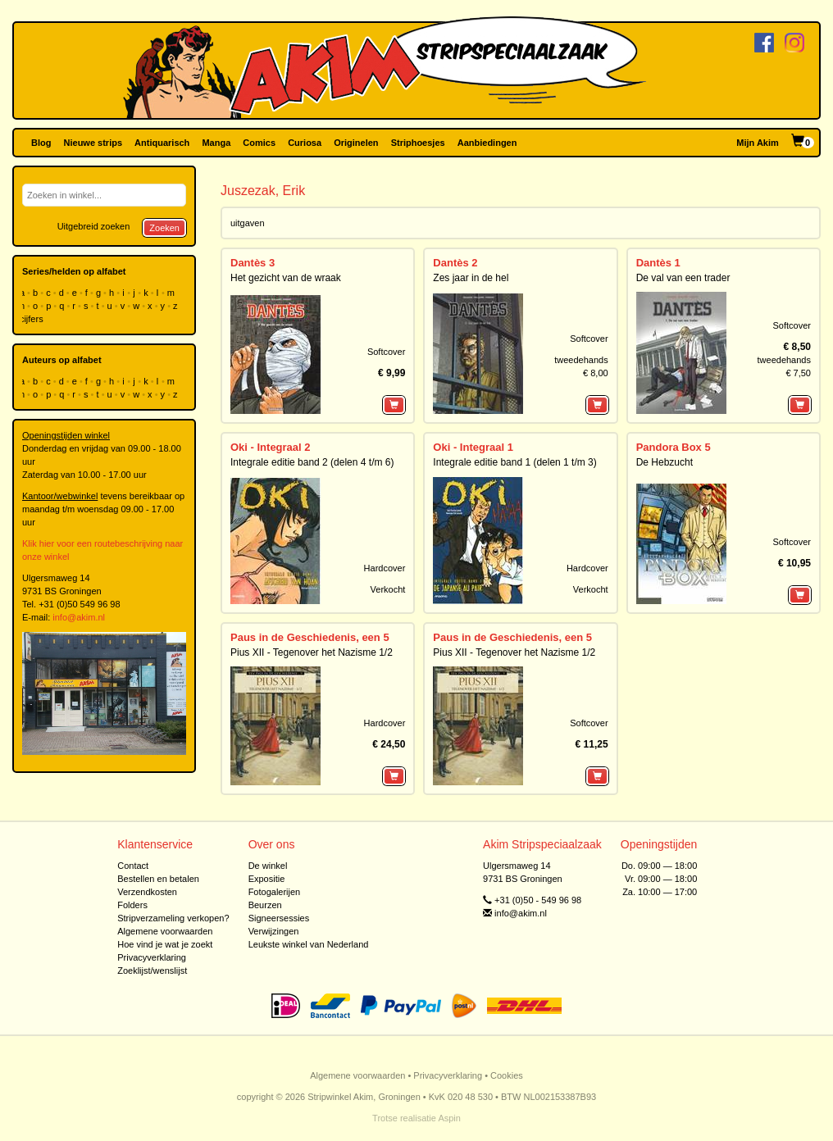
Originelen (356, 143)
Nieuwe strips (93, 143)
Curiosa (304, 143)
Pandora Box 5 (673, 447)
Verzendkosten (147, 892)
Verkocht (388, 589)
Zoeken (164, 228)
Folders (132, 905)
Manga (216, 143)
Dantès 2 (455, 263)
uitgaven (247, 223)
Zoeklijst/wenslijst (152, 970)
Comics (259, 143)
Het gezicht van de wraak (285, 278)
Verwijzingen (273, 931)
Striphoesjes (418, 143)
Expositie (266, 879)
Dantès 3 (252, 263)
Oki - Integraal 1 (473, 447)
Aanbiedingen (487, 143)
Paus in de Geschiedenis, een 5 (309, 637)
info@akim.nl (78, 617)
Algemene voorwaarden (164, 931)
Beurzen (265, 905)
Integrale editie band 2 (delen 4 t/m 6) (312, 462)
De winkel (268, 866)
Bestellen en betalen (158, 879)
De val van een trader (683, 278)
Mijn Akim (757, 143)
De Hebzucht (664, 462)
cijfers (32, 319)
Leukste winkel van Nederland (308, 944)
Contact (132, 866)
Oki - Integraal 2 (270, 447)
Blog (41, 143)
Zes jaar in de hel (470, 278)
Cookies (506, 1075)
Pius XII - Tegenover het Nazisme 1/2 (311, 652)
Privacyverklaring (151, 957)
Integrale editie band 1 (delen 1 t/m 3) (514, 462)
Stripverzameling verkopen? (173, 918)
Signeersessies (279, 918)
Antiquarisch (161, 143)
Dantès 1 (658, 263)
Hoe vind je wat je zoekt (164, 944)
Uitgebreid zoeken (93, 226)
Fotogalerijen (274, 892)
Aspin (449, 1118)
